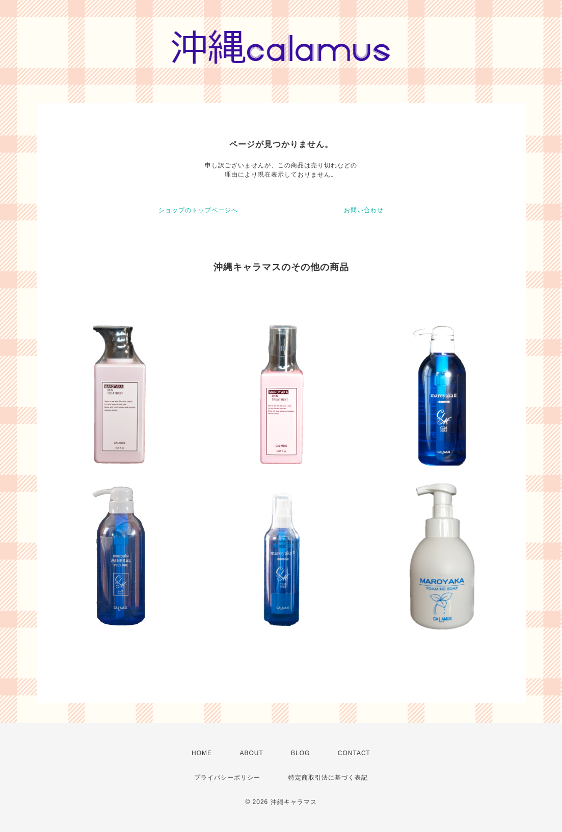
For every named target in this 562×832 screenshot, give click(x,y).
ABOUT (251, 753)
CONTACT (354, 753)
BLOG (300, 753)
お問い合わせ (364, 210)
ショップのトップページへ (198, 210)
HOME (202, 753)
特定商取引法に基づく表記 (328, 777)
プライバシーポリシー (227, 777)
